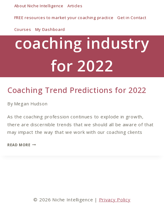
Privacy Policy (115, 200)
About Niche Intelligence (38, 5)
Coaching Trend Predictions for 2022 (76, 90)
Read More (21, 144)
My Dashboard (50, 29)
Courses (22, 29)
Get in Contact (131, 17)
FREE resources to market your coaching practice (64, 17)
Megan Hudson (31, 104)
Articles (75, 5)
